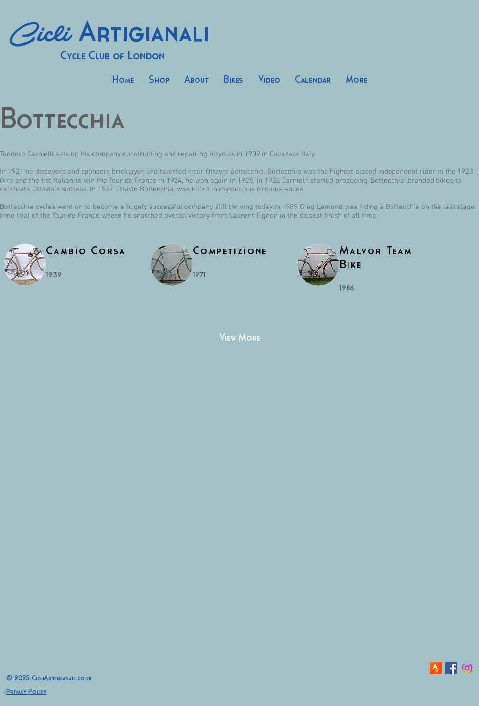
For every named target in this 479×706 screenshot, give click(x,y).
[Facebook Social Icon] (451, 668)
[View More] (239, 338)
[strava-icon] (436, 668)
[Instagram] (467, 668)
